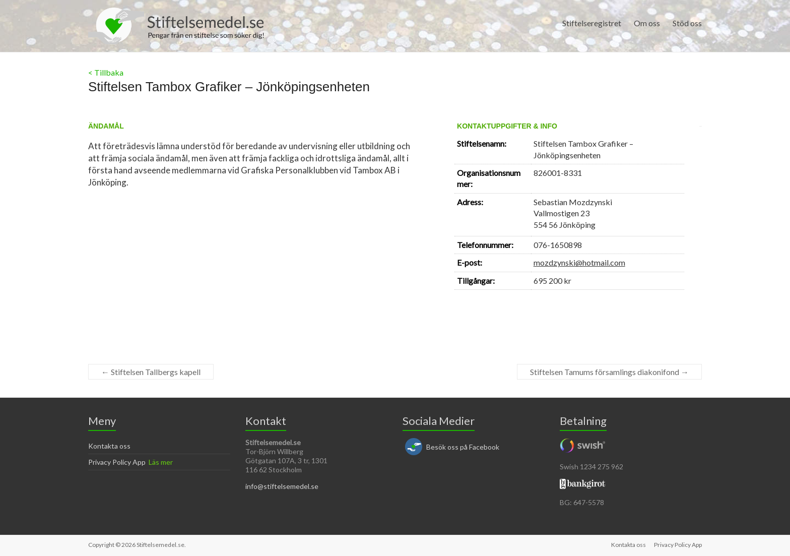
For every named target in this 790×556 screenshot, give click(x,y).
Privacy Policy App (117, 462)
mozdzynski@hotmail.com (579, 262)
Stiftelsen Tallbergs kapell (151, 372)
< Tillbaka (105, 72)
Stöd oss (687, 23)
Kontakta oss (109, 446)
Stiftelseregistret (591, 23)
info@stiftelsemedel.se (281, 486)
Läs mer (161, 462)
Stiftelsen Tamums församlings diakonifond (609, 372)
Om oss (647, 23)
